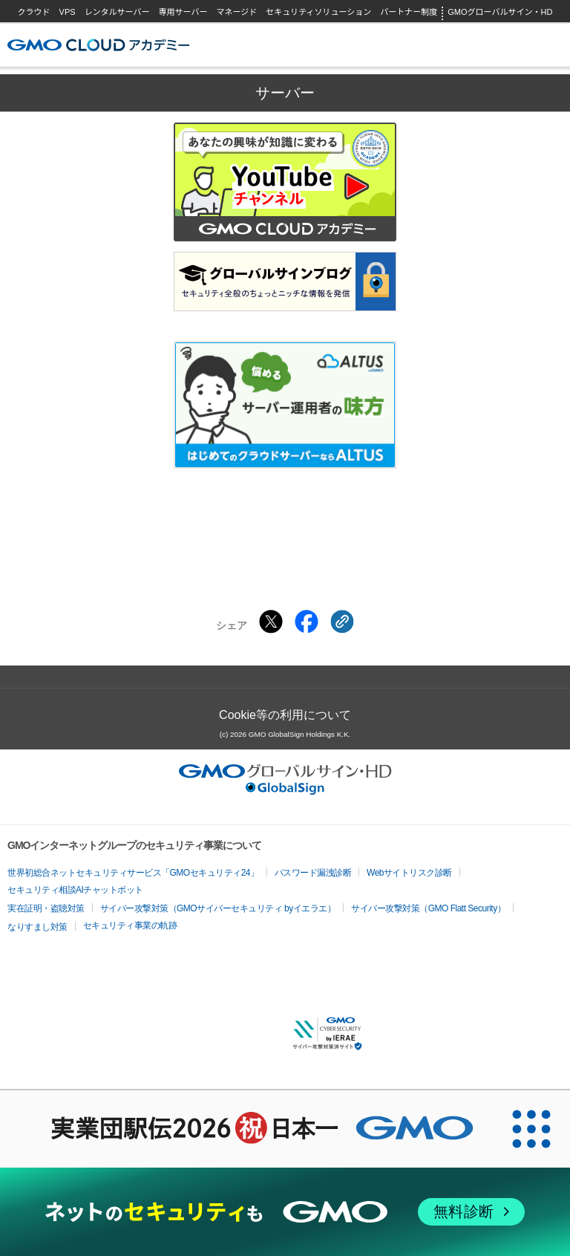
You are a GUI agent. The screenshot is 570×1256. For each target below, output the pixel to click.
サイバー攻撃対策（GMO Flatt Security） (428, 908)
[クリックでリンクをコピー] (342, 622)
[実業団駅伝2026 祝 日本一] (246, 1129)
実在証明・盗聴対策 (46, 908)
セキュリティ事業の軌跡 (130, 925)
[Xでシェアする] (271, 622)
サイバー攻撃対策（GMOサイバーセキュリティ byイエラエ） (218, 908)
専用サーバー (183, 11)
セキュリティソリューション (318, 11)
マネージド (236, 11)
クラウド (34, 11)
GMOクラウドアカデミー (98, 45)
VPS (67, 11)
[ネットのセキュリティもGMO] (285, 1211)
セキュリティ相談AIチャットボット (75, 890)
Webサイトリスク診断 (409, 873)
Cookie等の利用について (285, 715)
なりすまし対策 (37, 927)
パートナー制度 (408, 11)
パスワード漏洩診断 (313, 873)
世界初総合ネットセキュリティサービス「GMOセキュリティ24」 (133, 873)
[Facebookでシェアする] (306, 622)
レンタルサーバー (117, 11)
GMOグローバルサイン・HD (500, 11)
